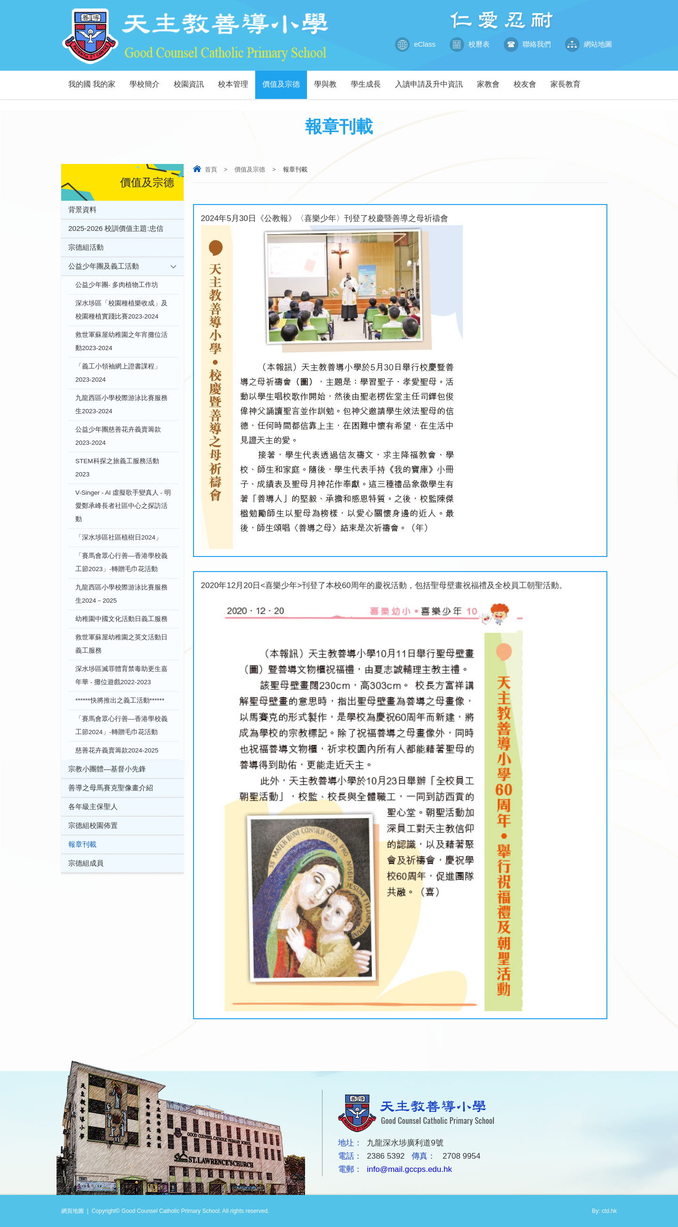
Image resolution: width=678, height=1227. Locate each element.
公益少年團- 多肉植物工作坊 (116, 284)
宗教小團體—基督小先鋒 (107, 769)
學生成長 (369, 79)
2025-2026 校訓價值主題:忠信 (115, 228)
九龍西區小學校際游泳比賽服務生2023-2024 (121, 404)
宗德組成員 (86, 863)
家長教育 (569, 79)
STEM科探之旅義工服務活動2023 (117, 468)
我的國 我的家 (95, 79)
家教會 (492, 79)
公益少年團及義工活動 (103, 266)
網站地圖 (588, 44)
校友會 (528, 79)
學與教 (329, 79)
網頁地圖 (72, 1211)
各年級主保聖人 (93, 806)
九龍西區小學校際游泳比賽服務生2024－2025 (121, 594)
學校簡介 (148, 79)
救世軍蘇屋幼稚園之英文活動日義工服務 (121, 644)
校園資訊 (192, 79)
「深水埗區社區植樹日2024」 (118, 537)
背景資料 (82, 209)
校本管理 (236, 79)
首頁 (211, 169)
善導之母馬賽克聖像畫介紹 (110, 788)
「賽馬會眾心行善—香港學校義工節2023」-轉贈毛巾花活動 (121, 562)
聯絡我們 (527, 44)
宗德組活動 (86, 247)
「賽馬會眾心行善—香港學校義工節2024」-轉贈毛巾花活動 (121, 725)
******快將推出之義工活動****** (119, 700)
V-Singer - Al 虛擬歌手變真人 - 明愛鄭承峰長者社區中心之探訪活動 (123, 506)
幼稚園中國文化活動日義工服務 (121, 618)
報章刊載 (82, 844)
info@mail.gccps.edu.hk (409, 1169)
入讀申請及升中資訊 (432, 79)
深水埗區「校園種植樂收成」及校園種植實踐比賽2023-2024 (121, 310)
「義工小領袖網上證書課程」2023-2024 (118, 373)
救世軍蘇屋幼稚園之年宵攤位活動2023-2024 (121, 341)
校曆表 (470, 44)
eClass (415, 44)
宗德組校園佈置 (93, 825)
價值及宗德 (284, 79)
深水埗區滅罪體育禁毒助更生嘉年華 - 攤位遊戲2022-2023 (121, 675)
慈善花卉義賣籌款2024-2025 (117, 750)
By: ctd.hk (604, 1211)
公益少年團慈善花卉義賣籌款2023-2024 (118, 436)
